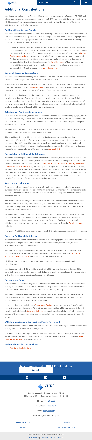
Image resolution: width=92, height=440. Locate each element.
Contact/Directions (23, 422)
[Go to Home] (46, 387)
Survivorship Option (43, 305)
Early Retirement (58, 62)
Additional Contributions (20, 348)
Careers (23, 427)
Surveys (67, 422)
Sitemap (60, 437)
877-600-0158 (50, 405)
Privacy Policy (34, 437)
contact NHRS (54, 149)
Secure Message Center (67, 427)
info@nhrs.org (49, 410)
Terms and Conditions (48, 437)
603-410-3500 (49, 401)
